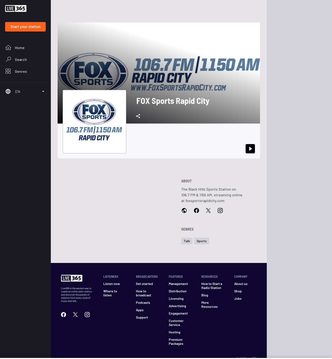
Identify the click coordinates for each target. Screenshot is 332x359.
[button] (186, 241)
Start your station (25, 26)
